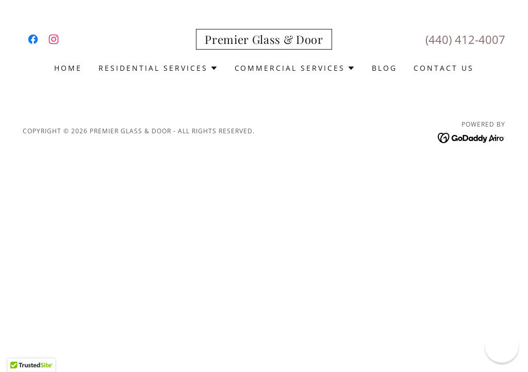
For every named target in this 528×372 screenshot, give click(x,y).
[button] (158, 68)
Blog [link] (384, 68)
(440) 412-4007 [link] (465, 39)
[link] (33, 39)
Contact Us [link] (444, 68)
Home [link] (68, 68)
